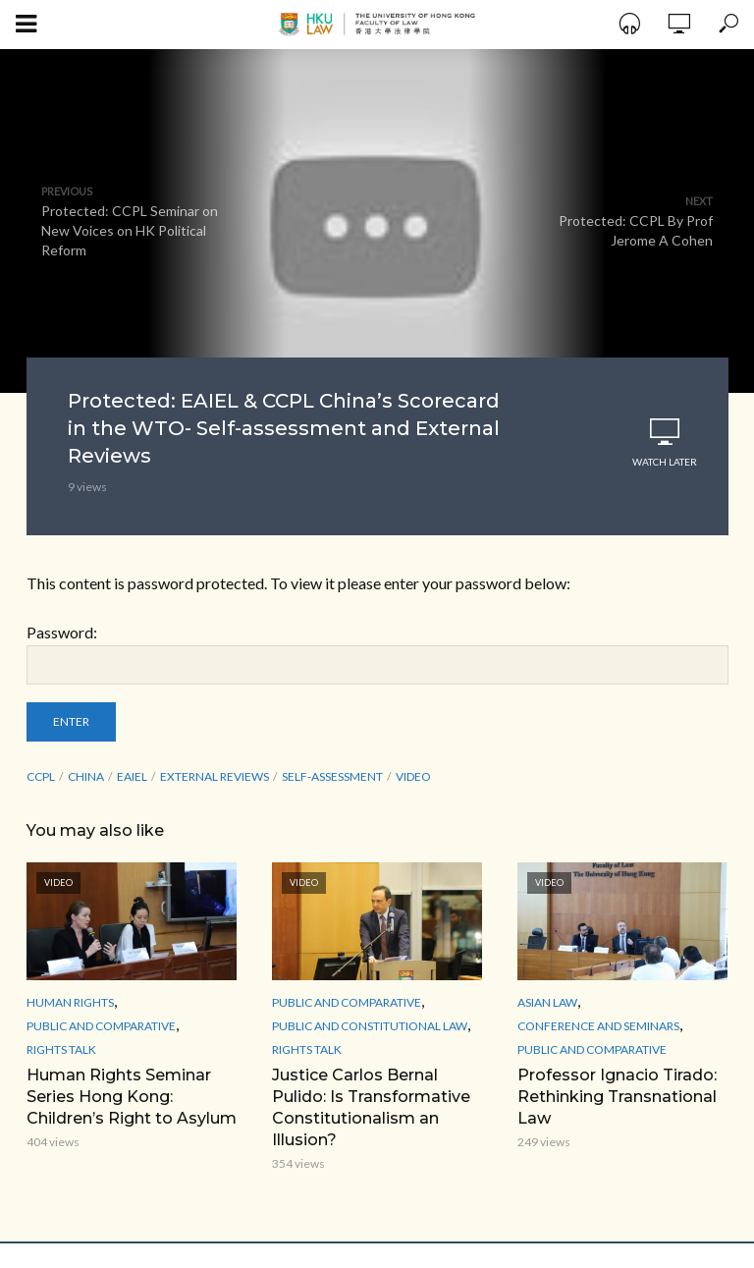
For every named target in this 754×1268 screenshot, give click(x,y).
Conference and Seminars (598, 1026)
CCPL (41, 776)
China (86, 776)
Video (413, 776)
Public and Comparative (101, 1026)
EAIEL (132, 776)
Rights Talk (61, 1049)
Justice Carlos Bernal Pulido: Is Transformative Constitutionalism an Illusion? (371, 1107)
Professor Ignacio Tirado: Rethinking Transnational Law (617, 1097)
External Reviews (214, 776)
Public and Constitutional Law (369, 1026)
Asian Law (547, 1002)
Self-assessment (332, 776)
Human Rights (70, 1002)
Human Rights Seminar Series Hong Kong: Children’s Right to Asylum (132, 1097)
